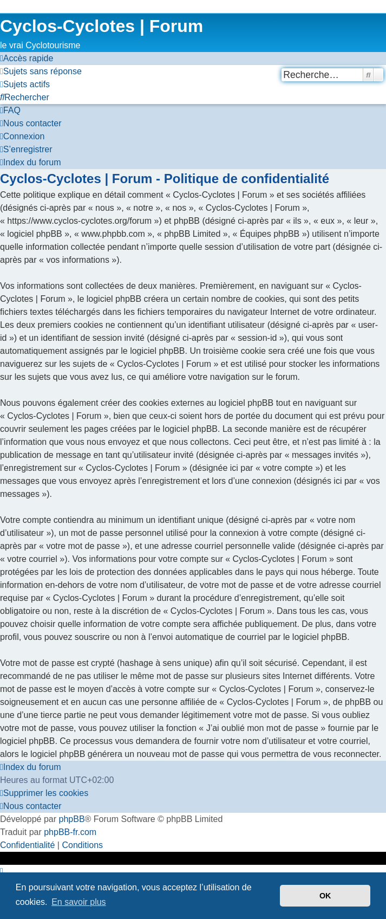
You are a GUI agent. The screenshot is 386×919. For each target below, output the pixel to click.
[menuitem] (41, 71)
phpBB (72, 819)
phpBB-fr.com (70, 832)
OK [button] (325, 895)
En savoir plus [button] (78, 902)
